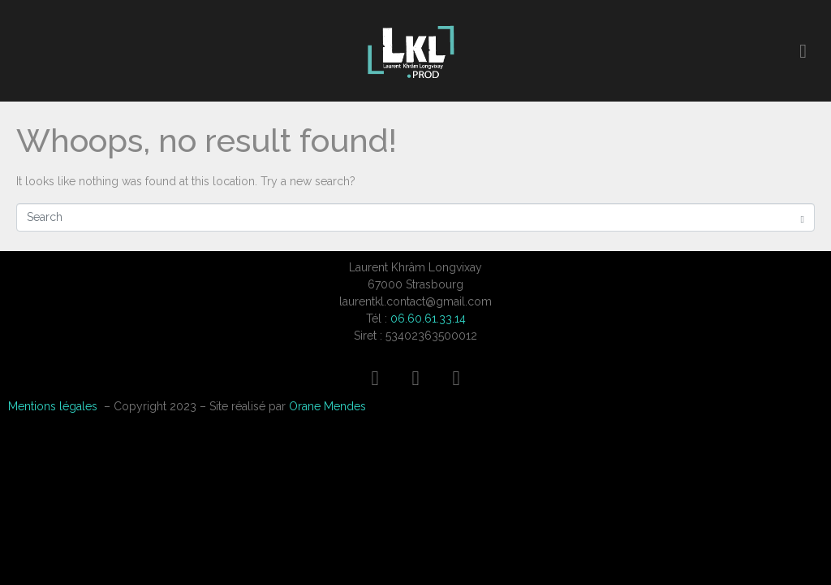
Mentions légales (52, 406)
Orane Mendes (327, 406)
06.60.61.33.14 (428, 318)
